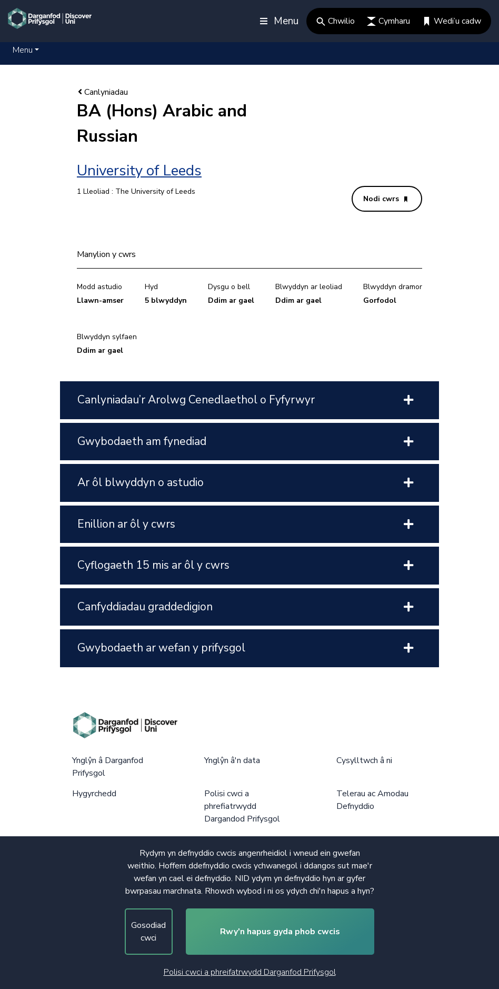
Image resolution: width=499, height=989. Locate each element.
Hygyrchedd (94, 793)
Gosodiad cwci (148, 931)
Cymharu (388, 21)
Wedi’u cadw (451, 21)
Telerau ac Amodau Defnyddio (372, 800)
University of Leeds (139, 171)
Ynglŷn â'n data (232, 760)
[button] (25, 50)
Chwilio (335, 21)
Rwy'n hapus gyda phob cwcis (280, 931)
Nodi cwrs (385, 199)
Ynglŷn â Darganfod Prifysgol (107, 767)
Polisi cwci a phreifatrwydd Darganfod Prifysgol (250, 972)
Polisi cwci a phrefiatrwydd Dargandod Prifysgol (242, 806)
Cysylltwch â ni (364, 760)
